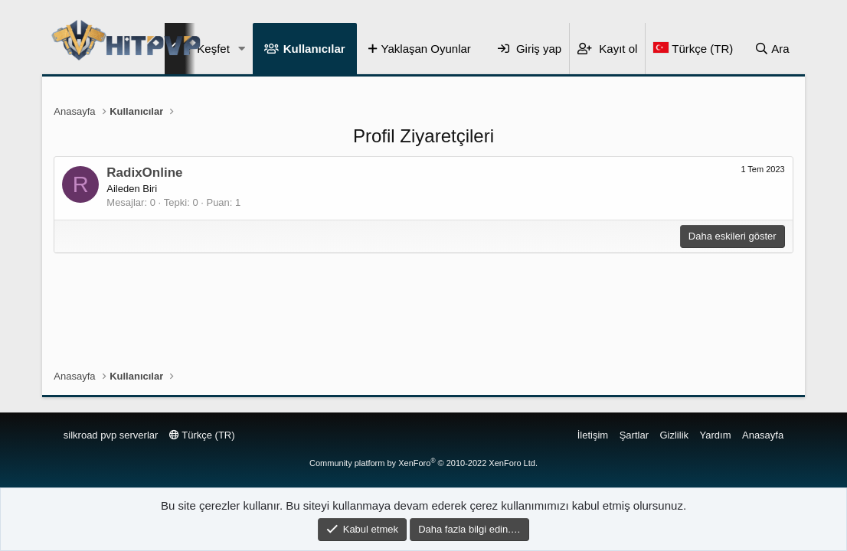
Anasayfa (762, 435)
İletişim (592, 435)
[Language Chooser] (693, 48)
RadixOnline (144, 172)
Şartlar (634, 435)
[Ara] (772, 48)
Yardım (715, 435)
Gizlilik (673, 435)
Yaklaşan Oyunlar (426, 48)
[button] (242, 48)
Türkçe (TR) (202, 435)
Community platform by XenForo (423, 463)
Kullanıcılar (314, 48)
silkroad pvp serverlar (111, 435)
